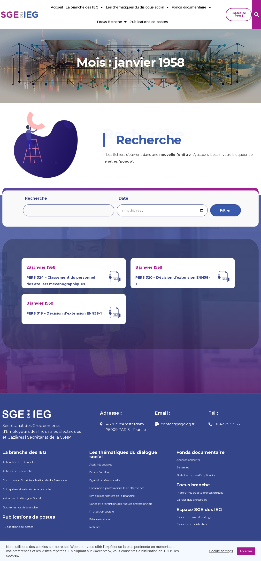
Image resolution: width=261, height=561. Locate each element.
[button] (239, 14)
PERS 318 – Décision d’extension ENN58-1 (64, 313)
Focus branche (193, 485)
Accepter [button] (246, 551)
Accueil (57, 7)
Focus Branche (111, 21)
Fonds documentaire (191, 7)
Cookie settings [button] (221, 551)
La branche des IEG (84, 7)
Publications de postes (149, 22)
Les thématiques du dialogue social (137, 7)
